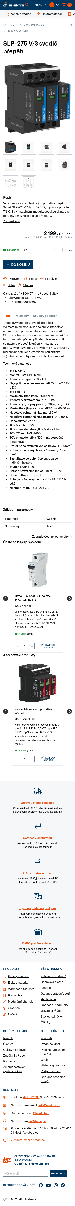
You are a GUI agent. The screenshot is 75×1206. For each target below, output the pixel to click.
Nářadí (12, 1014)
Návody (8, 1038)
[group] (37, 598)
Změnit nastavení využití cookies (14, 1069)
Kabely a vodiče (18, 976)
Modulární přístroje (34, 24)
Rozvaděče (15, 995)
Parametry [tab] (22, 315)
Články (45, 1022)
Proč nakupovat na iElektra (53, 1051)
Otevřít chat (41, 1113)
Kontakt (46, 987)
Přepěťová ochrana (17, 30)
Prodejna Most (50, 1043)
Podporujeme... (51, 1071)
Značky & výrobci (14, 1055)
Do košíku (18, 264)
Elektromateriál (18, 982)
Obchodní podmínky (54, 1004)
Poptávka (9, 1061)
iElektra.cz (12, 25)
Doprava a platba (52, 981)
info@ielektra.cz (49, 1105)
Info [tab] (8, 315)
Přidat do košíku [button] (48, 646)
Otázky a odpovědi (15, 1049)
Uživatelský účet (51, 1010)
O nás (44, 1059)
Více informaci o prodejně (28, 1139)
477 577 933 (31, 1097)
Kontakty (46, 1038)
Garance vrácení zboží (55, 993)
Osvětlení (14, 1007)
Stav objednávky (52, 1016)
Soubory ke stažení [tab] (45, 315)
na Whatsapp (37, 1121)
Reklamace (48, 999)
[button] (38, 4)
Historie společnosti (54, 1065)
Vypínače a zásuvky (21, 988)
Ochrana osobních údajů (53, 1079)
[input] (25, 646)
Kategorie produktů (53, 976)
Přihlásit (58, 1173)
